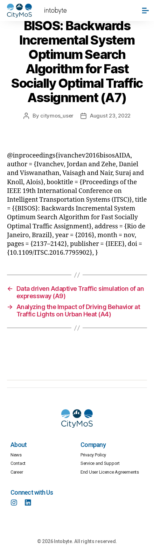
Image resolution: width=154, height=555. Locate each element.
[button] (146, 10)
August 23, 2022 (110, 115)
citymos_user (57, 115)
